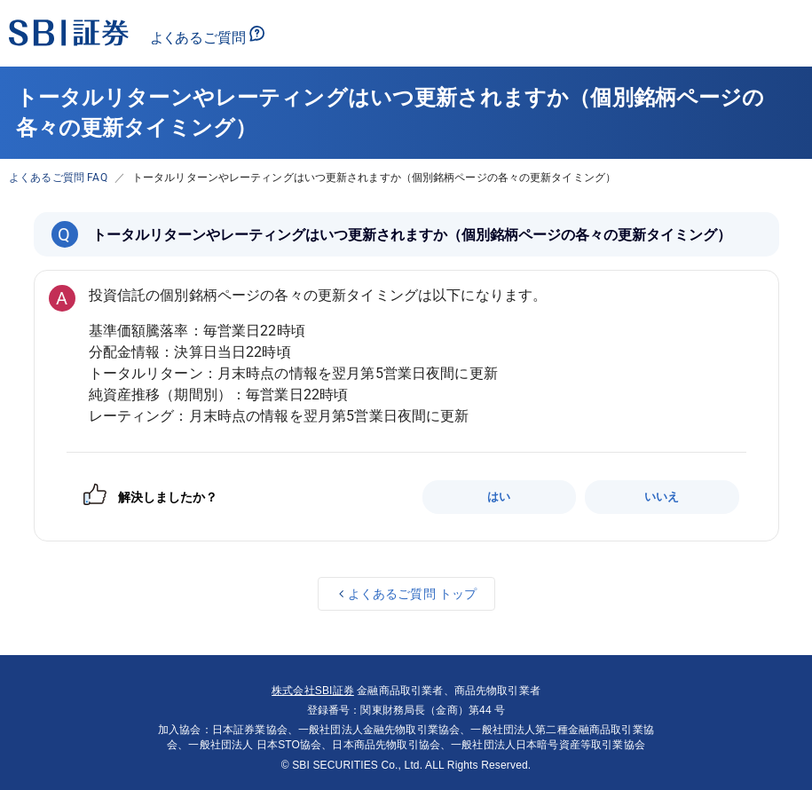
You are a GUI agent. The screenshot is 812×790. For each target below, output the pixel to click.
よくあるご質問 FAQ (58, 177)
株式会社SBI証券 (313, 690)
